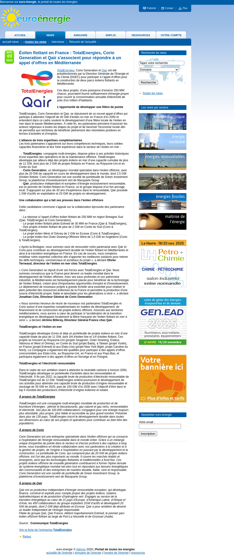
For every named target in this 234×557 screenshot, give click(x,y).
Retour (27, 536)
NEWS (50, 35)
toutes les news (35, 42)
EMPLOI (111, 35)
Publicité (151, 8)
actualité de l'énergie (59, 552)
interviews (57, 42)
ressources (138, 552)
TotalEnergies (65, 70)
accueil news (10, 42)
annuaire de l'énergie (88, 552)
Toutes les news (152, 93)
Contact (169, 8)
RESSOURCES (141, 35)
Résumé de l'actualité (82, 42)
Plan (185, 8)
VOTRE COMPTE (171, 35)
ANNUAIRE (80, 35)
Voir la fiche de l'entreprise (45, 530)
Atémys (81, 549)
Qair (104, 70)
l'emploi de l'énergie (116, 552)
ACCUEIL (20, 35)
